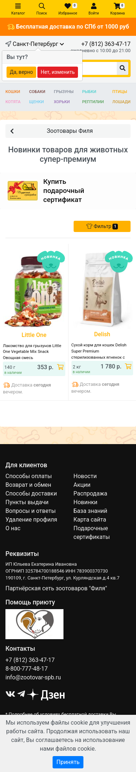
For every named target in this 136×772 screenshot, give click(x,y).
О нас (12, 528)
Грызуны (63, 91)
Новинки (86, 502)
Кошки (12, 91)
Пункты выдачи (27, 502)
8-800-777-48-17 (26, 668)
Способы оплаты (28, 476)
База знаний (90, 510)
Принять (67, 762)
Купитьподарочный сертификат (63, 190)
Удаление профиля (31, 519)
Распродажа (90, 493)
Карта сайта (90, 519)
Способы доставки (31, 493)
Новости (85, 476)
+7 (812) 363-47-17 (106, 44)
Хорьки (62, 102)
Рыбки (89, 91)
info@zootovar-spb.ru (33, 677)
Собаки (37, 91)
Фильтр (102, 226)
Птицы (119, 91)
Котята (13, 102)
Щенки (36, 102)
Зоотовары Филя (51, 130)
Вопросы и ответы (30, 510)
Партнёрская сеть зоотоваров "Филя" (56, 588)
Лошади (121, 102)
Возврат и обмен (28, 484)
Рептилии (93, 102)
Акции (82, 484)
